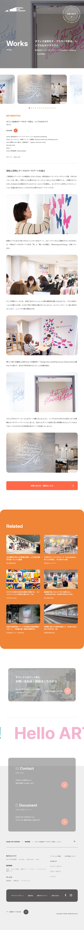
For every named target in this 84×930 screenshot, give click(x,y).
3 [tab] (34, 108)
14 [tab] (55, 108)
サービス (9, 877)
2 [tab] (32, 108)
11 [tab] (50, 108)
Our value (21, 859)
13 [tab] (53, 108)
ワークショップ (41, 869)
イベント (32, 869)
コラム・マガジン (55, 871)
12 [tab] (52, 108)
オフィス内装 (15, 869)
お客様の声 (53, 861)
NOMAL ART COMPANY (13, 842)
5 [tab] (38, 108)
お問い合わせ (55, 895)
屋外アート (24, 869)
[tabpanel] (42, 89)
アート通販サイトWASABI (17, 912)
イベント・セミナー (56, 866)
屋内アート (9, 871)
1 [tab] (30, 108)
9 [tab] (46, 108)
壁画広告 (16, 881)
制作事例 (27, 842)
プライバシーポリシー (17, 895)
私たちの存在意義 (11, 859)
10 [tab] (48, 108)
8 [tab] (44, 108)
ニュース (52, 876)
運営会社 (30, 895)
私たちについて (11, 856)
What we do (30, 859)
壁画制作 (8, 881)
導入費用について (70, 856)
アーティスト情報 (55, 856)
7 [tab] (42, 108)
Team (37, 859)
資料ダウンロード (42, 895)
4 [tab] (36, 108)
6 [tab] (40, 108)
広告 (7, 869)
